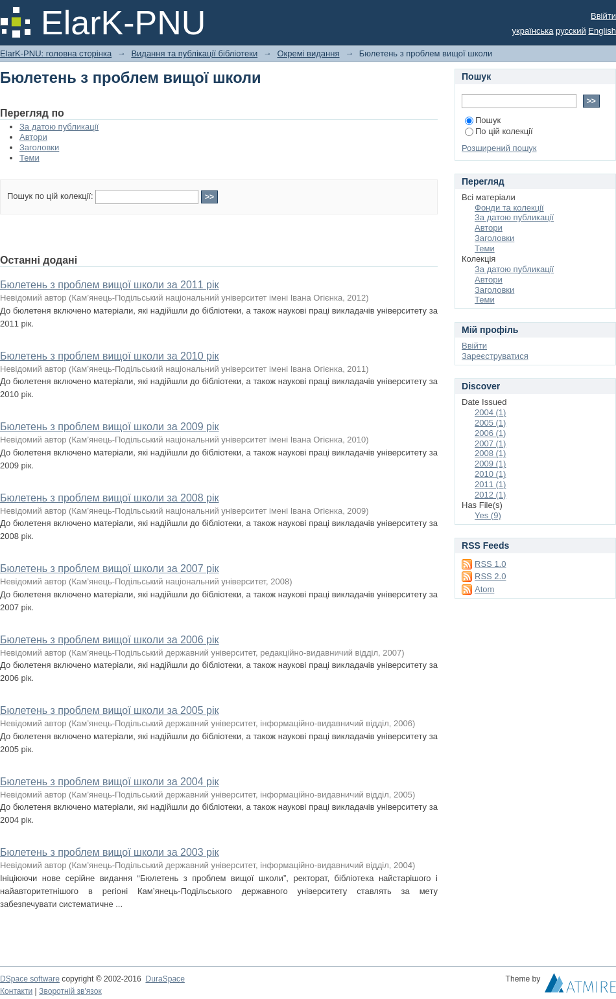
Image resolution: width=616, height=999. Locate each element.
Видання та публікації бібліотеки (194, 53)
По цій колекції (499, 131)
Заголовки (39, 147)
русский (571, 31)
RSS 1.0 (490, 564)
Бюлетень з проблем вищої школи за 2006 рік (109, 639)
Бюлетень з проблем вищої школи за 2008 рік (109, 497)
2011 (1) (490, 484)
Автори (33, 137)
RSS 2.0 (490, 576)
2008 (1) (490, 453)
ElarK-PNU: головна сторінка (56, 53)
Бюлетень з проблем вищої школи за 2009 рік (109, 426)
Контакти (16, 991)
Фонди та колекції (509, 207)
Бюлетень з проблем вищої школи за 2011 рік (109, 284)
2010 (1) (490, 474)
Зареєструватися (495, 356)
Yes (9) (488, 515)
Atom (484, 589)
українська (533, 31)
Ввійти (603, 16)
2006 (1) (490, 433)
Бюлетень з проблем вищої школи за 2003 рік (109, 852)
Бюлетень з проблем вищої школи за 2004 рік (109, 781)
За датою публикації (59, 127)
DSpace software (30, 978)
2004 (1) (490, 412)
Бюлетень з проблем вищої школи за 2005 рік (109, 710)
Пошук (483, 120)
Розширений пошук (499, 148)
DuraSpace (164, 978)
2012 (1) (490, 495)
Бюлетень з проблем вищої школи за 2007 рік (109, 568)
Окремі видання (308, 53)
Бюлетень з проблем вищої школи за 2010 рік (109, 356)
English (602, 31)
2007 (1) (490, 443)
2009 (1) (490, 463)
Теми (29, 158)
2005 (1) (490, 423)
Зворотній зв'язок (70, 991)
